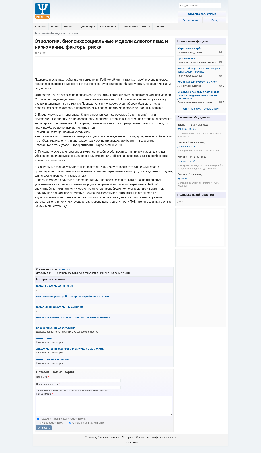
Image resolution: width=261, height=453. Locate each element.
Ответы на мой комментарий (88, 426)
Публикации (87, 26)
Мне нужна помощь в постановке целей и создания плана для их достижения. (198, 95)
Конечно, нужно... (186, 129)
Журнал (69, 26)
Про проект (128, 441)
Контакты (115, 441)
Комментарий (44, 394)
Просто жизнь (186, 58)
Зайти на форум (191, 108)
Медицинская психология (65, 33)
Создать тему (211, 108)
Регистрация (188, 20)
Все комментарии (54, 426)
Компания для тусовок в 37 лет (197, 81)
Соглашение (143, 441)
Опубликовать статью (201, 13)
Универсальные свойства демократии (198, 150)
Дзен (180, 201)
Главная (40, 26)
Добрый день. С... (187, 161)
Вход (213, 20)
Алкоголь (64, 269)
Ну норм (182, 178)
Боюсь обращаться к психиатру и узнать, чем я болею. (198, 70)
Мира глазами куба (189, 48)
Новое (55, 26)
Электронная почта (48, 384)
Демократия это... (187, 146)
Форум (159, 26)
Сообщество (129, 26)
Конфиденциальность (164, 441)
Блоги (146, 26)
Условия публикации (96, 441)
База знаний (108, 26)
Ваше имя (42, 377)
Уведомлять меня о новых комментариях (63, 422)
